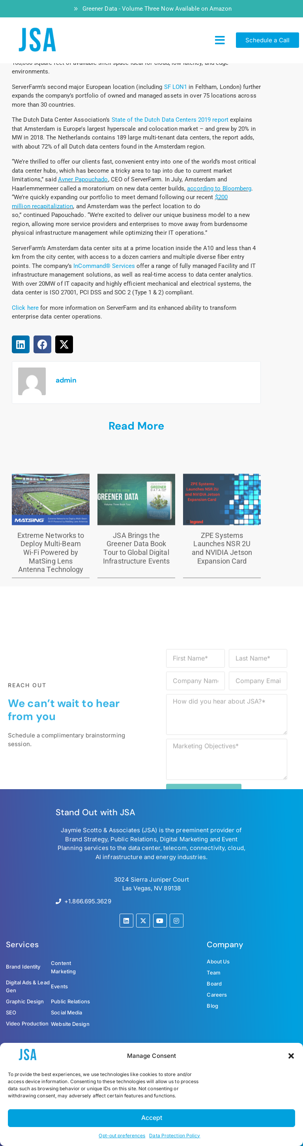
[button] (291, 1056)
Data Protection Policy (174, 1135)
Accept (151, 1117)
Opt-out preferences (122, 1135)
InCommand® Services (104, 266)
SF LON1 (175, 86)
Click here (25, 307)
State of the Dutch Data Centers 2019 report (170, 119)
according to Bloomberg (219, 188)
